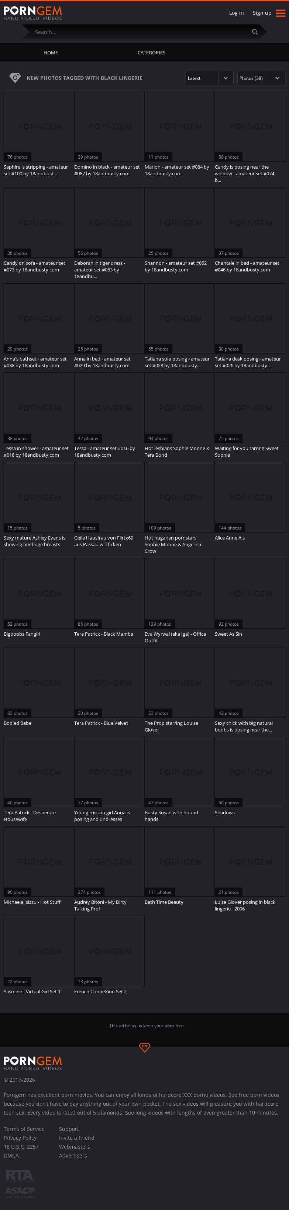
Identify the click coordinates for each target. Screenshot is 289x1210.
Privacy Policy (20, 1137)
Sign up (262, 12)
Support (69, 1128)
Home (51, 52)
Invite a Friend (76, 1137)
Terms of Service (24, 1128)
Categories (151, 52)
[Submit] (257, 31)
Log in (236, 12)
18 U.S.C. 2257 (21, 1146)
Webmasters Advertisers (74, 1151)
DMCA (11, 1155)
